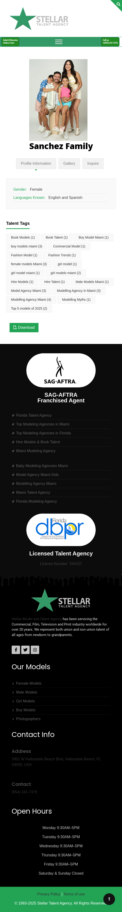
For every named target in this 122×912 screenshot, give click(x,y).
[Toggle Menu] (59, 41)
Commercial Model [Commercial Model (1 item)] (69, 246)
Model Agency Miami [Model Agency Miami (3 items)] (28, 291)
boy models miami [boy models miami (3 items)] (26, 246)
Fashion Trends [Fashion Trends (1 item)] (62, 255)
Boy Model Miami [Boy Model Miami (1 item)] (93, 237)
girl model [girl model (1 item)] (67, 264)
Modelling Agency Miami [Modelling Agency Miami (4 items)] (31, 299)
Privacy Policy (49, 894)
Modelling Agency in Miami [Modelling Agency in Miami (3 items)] (79, 291)
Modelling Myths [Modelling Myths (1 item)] (76, 299)
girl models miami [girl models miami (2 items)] (66, 273)
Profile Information (36, 163)
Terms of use (74, 894)
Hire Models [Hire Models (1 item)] (22, 282)
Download (24, 327)
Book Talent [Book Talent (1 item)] (57, 237)
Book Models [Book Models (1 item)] (23, 237)
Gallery (69, 163)
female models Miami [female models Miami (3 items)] (29, 264)
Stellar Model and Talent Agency (37, 619)
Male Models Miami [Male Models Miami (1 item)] (92, 282)
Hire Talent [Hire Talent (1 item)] (54, 282)
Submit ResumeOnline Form (10, 41)
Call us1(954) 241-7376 (110, 41)
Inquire (93, 163)
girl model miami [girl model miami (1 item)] (25, 273)
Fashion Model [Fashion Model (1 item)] (24, 255)
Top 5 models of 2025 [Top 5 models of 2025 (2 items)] (29, 308)
